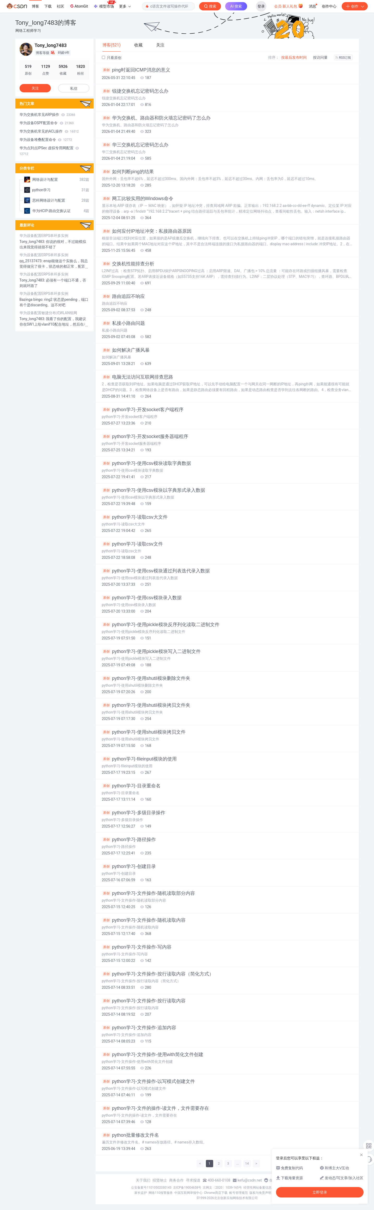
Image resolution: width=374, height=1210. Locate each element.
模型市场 (104, 5)
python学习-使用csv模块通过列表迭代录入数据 (156, 570)
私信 (73, 88)
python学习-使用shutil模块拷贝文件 (144, 732)
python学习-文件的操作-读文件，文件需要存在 (155, 1108)
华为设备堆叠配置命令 (46, 139)
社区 (60, 6)
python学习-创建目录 (129, 866)
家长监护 (140, 1193)
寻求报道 (193, 1180)
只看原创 (111, 58)
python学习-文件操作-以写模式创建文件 (148, 1081)
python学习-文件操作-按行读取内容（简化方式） (158, 974)
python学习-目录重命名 (131, 785)
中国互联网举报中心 (188, 1193)
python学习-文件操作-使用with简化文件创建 (152, 1054)
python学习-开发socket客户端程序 (142, 409)
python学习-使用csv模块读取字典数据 (146, 463)
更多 (125, 6)
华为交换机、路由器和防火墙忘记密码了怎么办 (156, 118)
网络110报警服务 (161, 1193)
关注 (35, 88)
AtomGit (78, 6)
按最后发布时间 (294, 57)
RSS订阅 (343, 57)
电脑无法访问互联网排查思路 (137, 377)
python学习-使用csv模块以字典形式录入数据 (153, 490)
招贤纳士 (159, 1180)
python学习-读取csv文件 (132, 544)
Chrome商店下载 (216, 1193)
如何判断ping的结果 (128, 171)
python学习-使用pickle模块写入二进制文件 (151, 651)
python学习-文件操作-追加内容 (139, 1027)
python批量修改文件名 (130, 1135)
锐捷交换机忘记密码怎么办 (135, 91)
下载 (48, 6)
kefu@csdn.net (250, 1180)
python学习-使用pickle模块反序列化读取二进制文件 (160, 624)
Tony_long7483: (33, 241)
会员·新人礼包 (288, 5)
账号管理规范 (238, 1193)
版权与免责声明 (260, 1193)
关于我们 (143, 1180)
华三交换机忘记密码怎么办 (135, 144)
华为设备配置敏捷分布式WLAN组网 (48, 313)
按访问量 (320, 57)
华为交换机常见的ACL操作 (49, 131)
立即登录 (319, 1192)
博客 (35, 6)
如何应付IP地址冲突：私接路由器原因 (147, 231)
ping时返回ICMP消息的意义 (136, 70)
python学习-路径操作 (129, 839)
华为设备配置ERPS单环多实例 (44, 235)
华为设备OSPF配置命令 (47, 123)
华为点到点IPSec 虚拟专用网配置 (49, 151)
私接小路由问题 (123, 323)
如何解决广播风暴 (126, 350)
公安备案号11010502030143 (151, 1187)
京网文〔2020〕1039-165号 (222, 1187)
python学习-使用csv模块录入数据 (142, 597)
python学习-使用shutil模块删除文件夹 (146, 678)
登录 (261, 6)
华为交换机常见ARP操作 (47, 114)
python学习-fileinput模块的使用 (139, 759)
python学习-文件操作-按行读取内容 (144, 1000)
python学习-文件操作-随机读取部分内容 (148, 893)
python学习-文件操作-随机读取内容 (144, 920)
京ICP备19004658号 (187, 1187)
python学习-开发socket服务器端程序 (145, 436)
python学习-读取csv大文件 (135, 517)
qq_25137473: (32, 261)
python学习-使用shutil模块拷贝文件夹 (146, 705)
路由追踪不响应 (123, 296)
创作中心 (329, 6)
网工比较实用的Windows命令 (137, 198)
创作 (354, 6)
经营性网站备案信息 (257, 1187)
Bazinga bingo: (32, 299)
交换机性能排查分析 (128, 263)
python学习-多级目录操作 (133, 812)
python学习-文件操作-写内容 (136, 947)
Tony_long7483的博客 (46, 22)
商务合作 (176, 1180)
